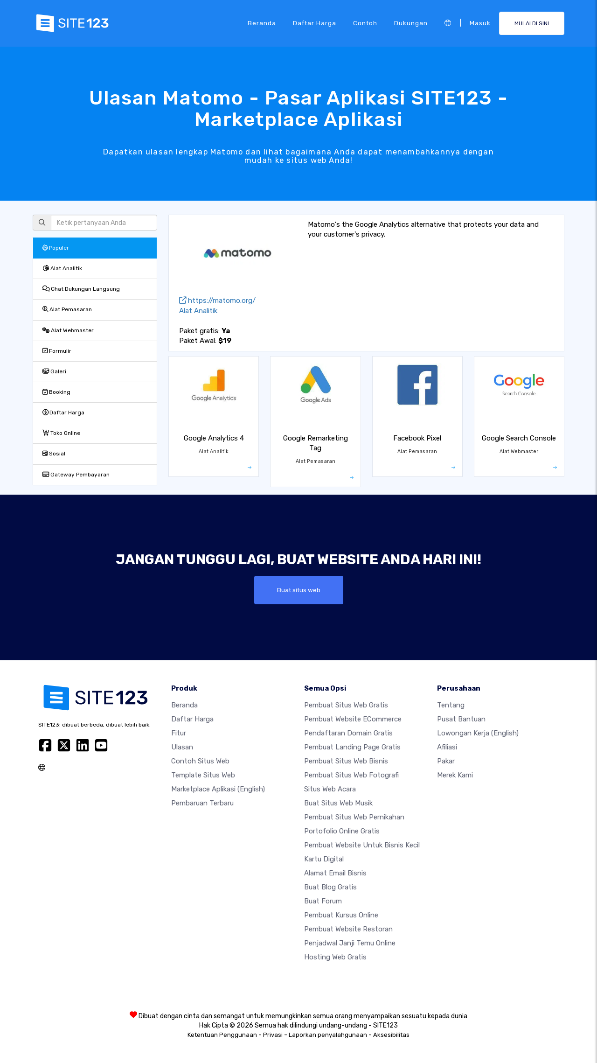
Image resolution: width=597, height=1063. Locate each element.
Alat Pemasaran (67, 309)
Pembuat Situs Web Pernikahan (354, 817)
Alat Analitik (62, 268)
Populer (55, 248)
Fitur (178, 733)
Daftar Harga (314, 23)
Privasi (273, 1034)
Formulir (56, 351)
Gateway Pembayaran (76, 474)
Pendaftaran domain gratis (348, 733)
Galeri (54, 371)
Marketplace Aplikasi (218, 789)
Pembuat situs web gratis (346, 705)
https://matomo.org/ (217, 300)
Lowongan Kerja (478, 733)
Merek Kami (455, 775)
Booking (56, 392)
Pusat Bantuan (461, 719)
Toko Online (61, 433)
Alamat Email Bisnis (335, 873)
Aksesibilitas (391, 1034)
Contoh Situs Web (200, 761)
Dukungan (411, 23)
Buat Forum (323, 901)
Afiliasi (447, 747)
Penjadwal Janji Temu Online (350, 943)
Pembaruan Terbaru (202, 803)
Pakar (446, 761)
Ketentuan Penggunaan (222, 1034)
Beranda (262, 23)
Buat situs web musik (338, 803)
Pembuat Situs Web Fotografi (351, 775)
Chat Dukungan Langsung (81, 289)
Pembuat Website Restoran (348, 929)
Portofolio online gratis (342, 831)
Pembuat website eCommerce (353, 719)
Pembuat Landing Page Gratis (352, 747)
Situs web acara (330, 789)
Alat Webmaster (68, 330)
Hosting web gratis (335, 957)
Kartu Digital (324, 859)
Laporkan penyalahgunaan (328, 1034)
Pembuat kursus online (341, 915)
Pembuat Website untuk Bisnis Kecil (362, 845)
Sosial (53, 453)
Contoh (365, 23)
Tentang (451, 705)
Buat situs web (298, 590)
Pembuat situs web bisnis (346, 761)
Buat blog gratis (330, 887)
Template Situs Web (203, 775)
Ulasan (182, 747)
